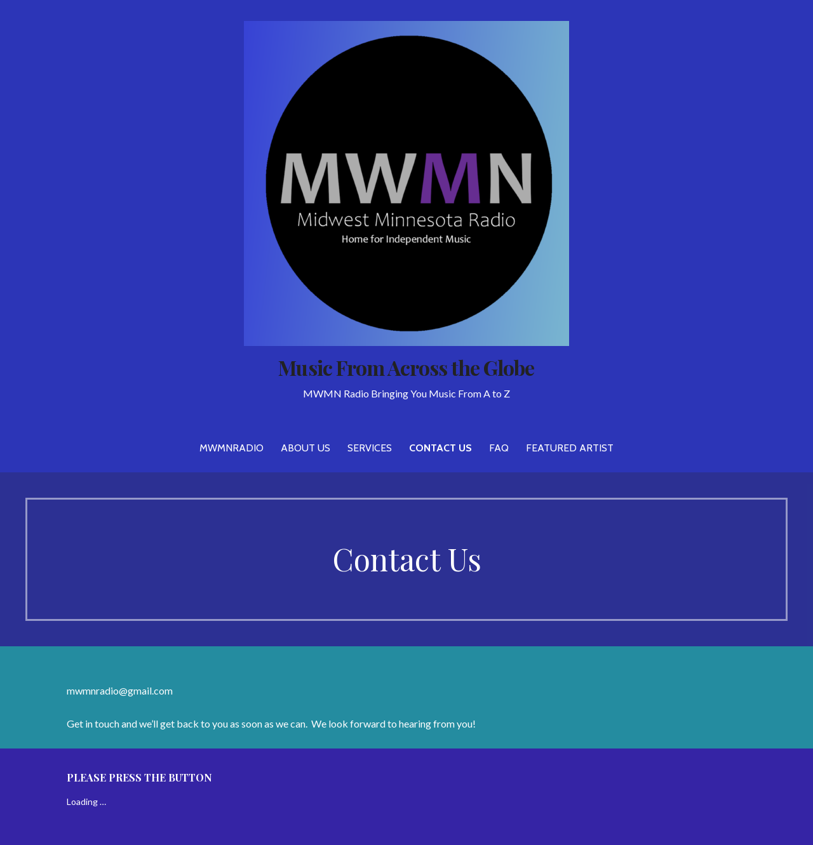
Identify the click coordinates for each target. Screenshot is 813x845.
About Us (305, 448)
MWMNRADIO (231, 448)
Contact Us (440, 448)
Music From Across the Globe (406, 367)
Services (369, 448)
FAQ (499, 448)
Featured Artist (570, 448)
